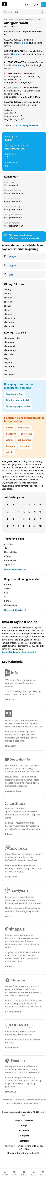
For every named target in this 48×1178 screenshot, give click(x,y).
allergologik (9, 346)
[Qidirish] (42, 12)
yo (5, 596)
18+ (39, 1153)
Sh (34, 526)
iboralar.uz (18, 1103)
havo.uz (37, 1103)
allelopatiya (9, 322)
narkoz (9, 427)
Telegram (24, 1135)
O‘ (24, 526)
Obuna (10, 1153)
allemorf (8, 310)
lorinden (10, 446)
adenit (9, 452)
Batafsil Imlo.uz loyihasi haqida (19, 651)
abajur (7, 588)
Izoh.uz (18, 65)
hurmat (7, 600)
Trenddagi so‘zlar (14, 394)
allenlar (7, 305)
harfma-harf (10, 560)
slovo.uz (30, 1099)
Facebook (24, 1130)
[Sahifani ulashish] (43, 4)
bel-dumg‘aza (24, 440)
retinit (9, 440)
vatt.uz (10, 1103)
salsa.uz (13, 1099)
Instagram (24, 1140)
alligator (8, 362)
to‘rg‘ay (7, 556)
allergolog (9, 342)
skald (6, 548)
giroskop (8, 544)
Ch (40, 526)
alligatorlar (9, 366)
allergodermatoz (12, 338)
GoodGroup (22, 1153)
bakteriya (11, 433)
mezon (7, 584)
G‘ (29, 526)
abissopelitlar (10, 605)
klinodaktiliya (10, 552)
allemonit (8, 314)
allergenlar (9, 297)
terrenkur (25, 446)
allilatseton (9, 374)
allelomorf (9, 326)
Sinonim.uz (22, 42)
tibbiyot (13, 26)
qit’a (6, 592)
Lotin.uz (16, 54)
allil (5, 370)
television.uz (40, 1099)
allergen (8, 301)
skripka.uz (22, 1099)
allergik (7, 293)
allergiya (8, 289)
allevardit (8, 354)
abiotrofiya (26, 433)
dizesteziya (24, 427)
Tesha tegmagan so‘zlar (18, 406)
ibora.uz (5, 1099)
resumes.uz (28, 1103)
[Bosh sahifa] (13, 4)
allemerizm (9, 318)
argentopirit (10, 564)
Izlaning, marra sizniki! (17, 400)
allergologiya (10, 350)
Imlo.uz (25, 482)
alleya (7, 358)
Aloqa (24, 1125)
